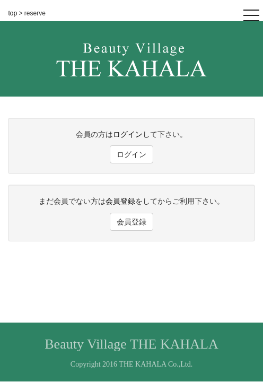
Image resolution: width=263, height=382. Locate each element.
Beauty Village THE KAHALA (131, 344)
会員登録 (120, 201)
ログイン (128, 134)
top (13, 13)
